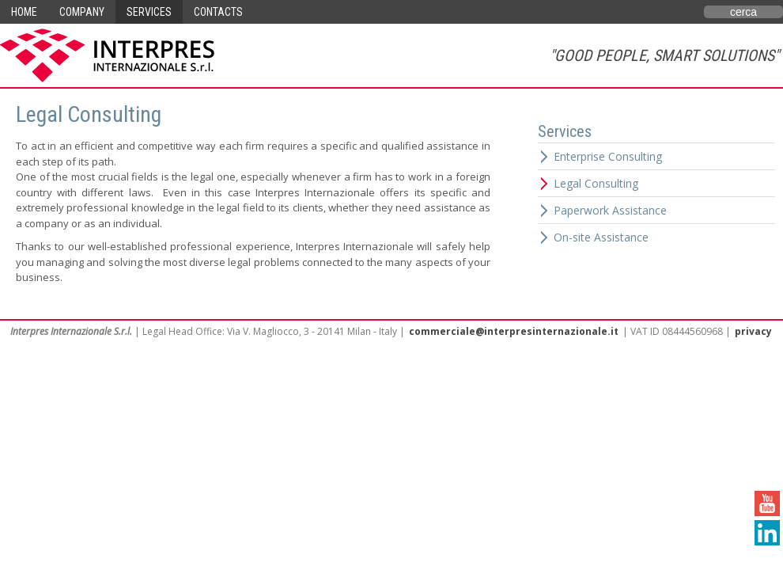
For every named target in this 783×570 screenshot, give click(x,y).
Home (24, 12)
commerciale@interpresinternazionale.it (513, 331)
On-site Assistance (601, 237)
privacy (753, 331)
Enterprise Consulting (608, 156)
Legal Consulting (596, 183)
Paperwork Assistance (610, 210)
